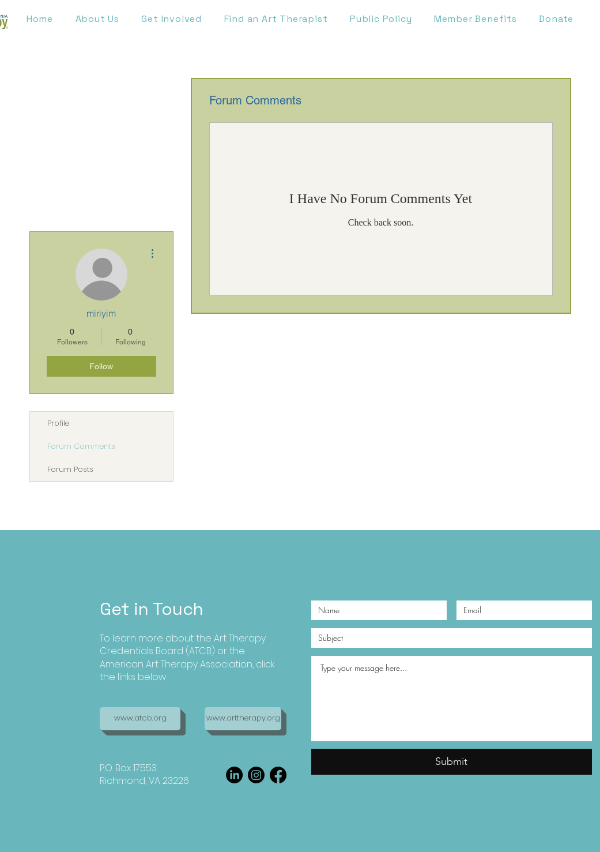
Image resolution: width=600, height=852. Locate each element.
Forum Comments (81, 446)
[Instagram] (256, 775)
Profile (58, 423)
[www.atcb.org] (140, 718)
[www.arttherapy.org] (243, 718)
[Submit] (451, 762)
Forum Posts (70, 469)
